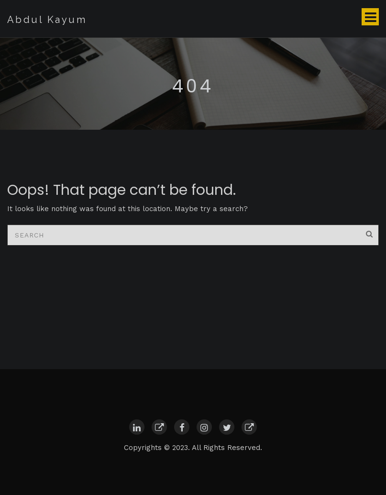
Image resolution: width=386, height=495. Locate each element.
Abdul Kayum (47, 19)
